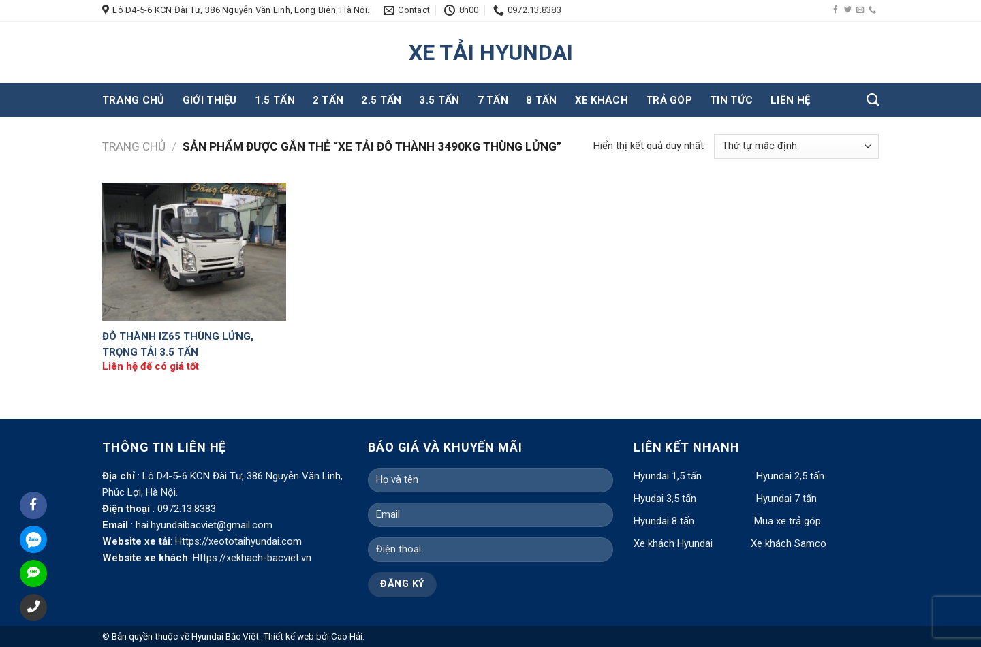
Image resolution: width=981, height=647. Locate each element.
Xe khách (601, 100)
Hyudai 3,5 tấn (665, 498)
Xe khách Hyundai (674, 543)
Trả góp (669, 100)
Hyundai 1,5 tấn (668, 476)
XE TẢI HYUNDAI (491, 52)
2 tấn (328, 100)
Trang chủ (133, 100)
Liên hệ (790, 100)
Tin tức (731, 100)
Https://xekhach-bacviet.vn (252, 558)
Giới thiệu (210, 100)
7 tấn (493, 100)
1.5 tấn (275, 100)
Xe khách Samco (788, 543)
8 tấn (541, 100)
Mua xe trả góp (787, 521)
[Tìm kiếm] (873, 100)
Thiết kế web (288, 636)
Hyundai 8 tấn (664, 521)
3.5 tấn (439, 100)
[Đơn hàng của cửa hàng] (796, 146)
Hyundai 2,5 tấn (790, 476)
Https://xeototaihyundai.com (238, 541)
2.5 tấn (381, 100)
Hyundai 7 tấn (786, 498)
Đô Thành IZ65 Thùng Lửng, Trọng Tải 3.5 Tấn (177, 344)
